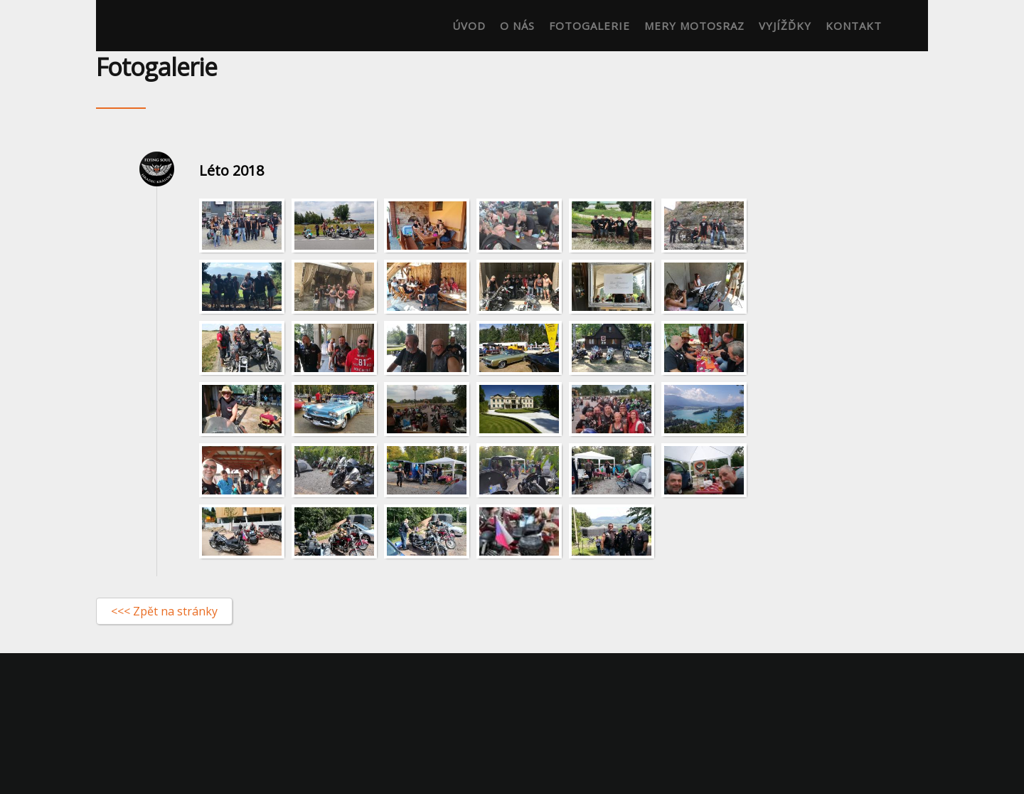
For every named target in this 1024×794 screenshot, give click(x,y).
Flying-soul (135, 25)
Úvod (469, 25)
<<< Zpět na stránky (164, 611)
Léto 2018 (231, 170)
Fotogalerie (589, 25)
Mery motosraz (694, 25)
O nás (517, 25)
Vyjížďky (785, 25)
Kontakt (854, 25)
